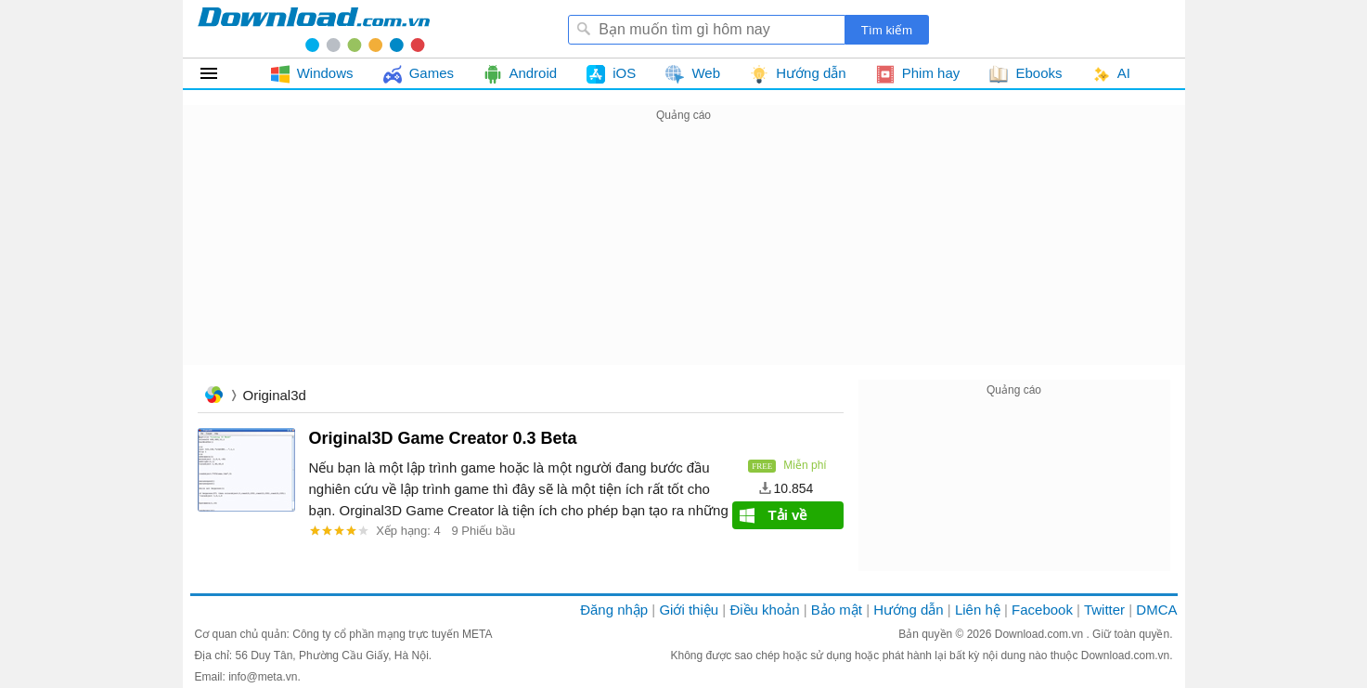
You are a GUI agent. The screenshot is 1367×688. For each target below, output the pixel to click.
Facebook (1042, 609)
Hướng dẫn (908, 609)
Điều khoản (764, 609)
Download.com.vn (1041, 634)
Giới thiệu (688, 609)
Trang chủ (213, 397)
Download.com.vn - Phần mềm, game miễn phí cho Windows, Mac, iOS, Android (314, 29)
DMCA (1156, 609)
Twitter (1104, 609)
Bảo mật (836, 609)
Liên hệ (977, 609)
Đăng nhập (614, 609)
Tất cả (219, 73)
